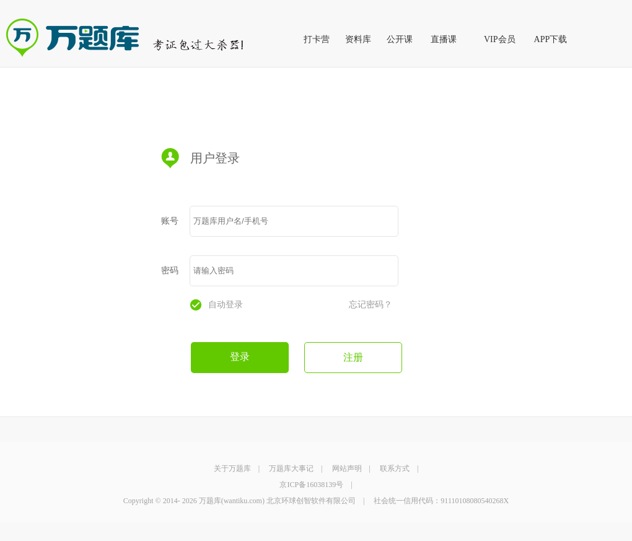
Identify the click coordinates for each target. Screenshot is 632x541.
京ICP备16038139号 (311, 484)
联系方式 (395, 468)
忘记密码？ (370, 304)
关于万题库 (232, 468)
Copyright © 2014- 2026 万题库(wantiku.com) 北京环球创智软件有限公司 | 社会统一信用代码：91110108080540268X (316, 500)
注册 (353, 357)
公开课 (400, 39)
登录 (240, 356)
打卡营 (317, 39)
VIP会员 (500, 39)
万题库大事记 (291, 468)
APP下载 (551, 39)
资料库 (358, 39)
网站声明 (347, 468)
